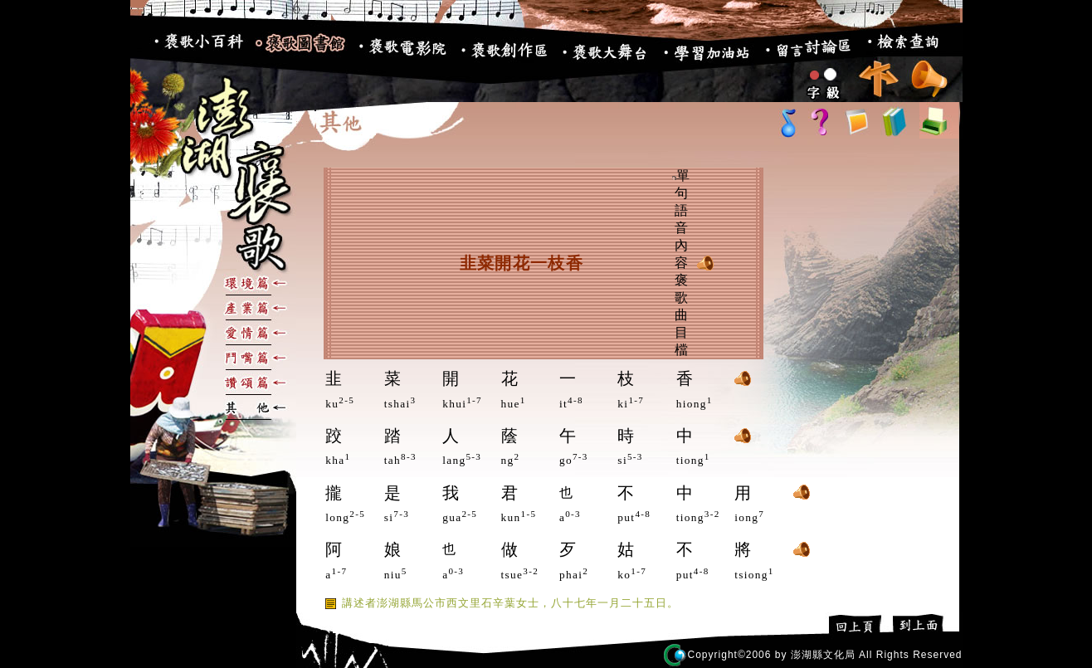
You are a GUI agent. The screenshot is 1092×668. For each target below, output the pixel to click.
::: (140, 49)
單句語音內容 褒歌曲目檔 (681, 262)
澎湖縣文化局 (823, 655)
